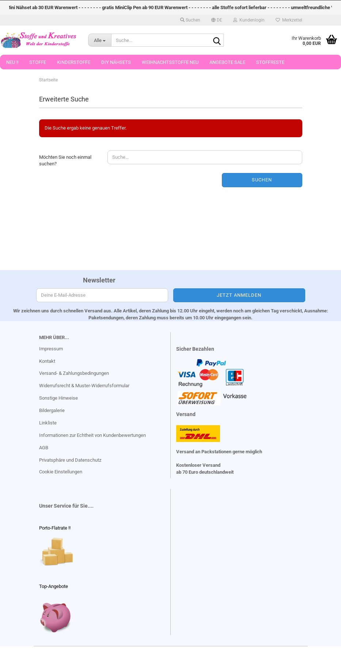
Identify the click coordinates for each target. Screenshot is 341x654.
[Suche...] (99, 40)
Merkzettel (289, 20)
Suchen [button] (190, 20)
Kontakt (47, 361)
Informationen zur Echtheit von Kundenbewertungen (92, 435)
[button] (217, 20)
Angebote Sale (227, 62)
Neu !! (12, 62)
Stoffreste (270, 62)
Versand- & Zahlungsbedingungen (74, 373)
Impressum (51, 348)
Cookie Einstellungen (60, 471)
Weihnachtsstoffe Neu (170, 62)
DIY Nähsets (116, 62)
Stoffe (37, 62)
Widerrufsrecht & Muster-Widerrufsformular (84, 385)
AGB (43, 447)
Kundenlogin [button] (249, 20)
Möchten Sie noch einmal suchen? (65, 160)
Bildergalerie (52, 410)
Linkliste (48, 423)
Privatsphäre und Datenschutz (70, 460)
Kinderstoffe (73, 62)
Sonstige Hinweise (58, 398)
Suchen (262, 179)
